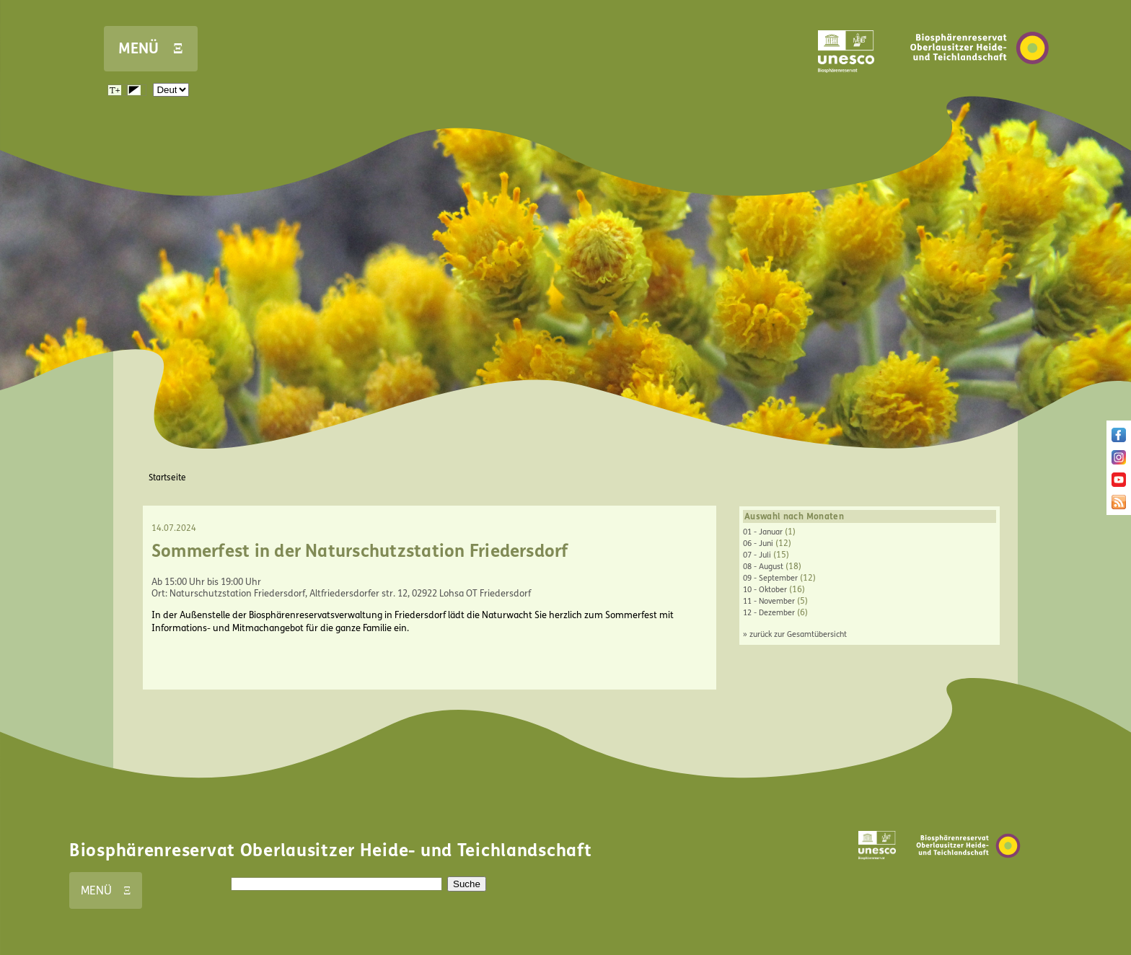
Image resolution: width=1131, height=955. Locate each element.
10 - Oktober (765, 589)
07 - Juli (757, 555)
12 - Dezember (769, 612)
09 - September (770, 578)
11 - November (769, 601)
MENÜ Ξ (150, 48)
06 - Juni (758, 543)
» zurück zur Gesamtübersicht (795, 634)
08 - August (763, 566)
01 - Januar (763, 532)
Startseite (167, 477)
